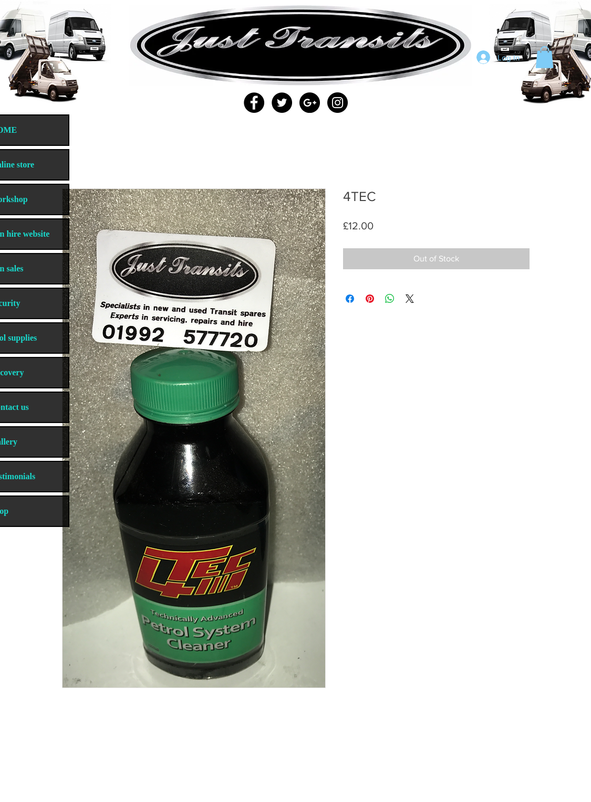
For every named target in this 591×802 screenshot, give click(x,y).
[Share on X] (409, 298)
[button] (544, 57)
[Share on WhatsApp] (389, 298)
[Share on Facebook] (350, 298)
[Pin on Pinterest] (370, 298)
